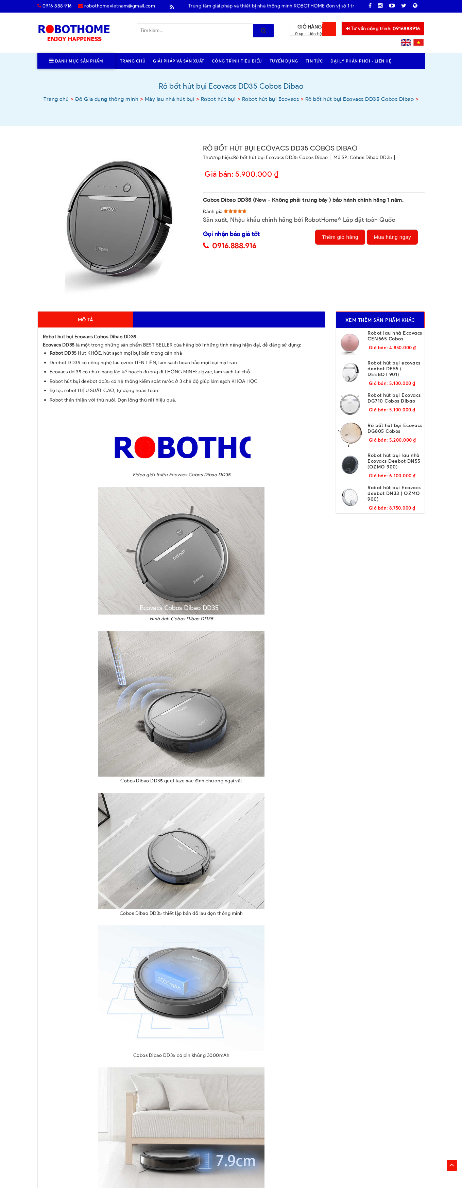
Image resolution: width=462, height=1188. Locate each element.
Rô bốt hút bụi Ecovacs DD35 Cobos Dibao (280, 157)
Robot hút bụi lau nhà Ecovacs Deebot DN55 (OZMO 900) (394, 460)
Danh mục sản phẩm (76, 61)
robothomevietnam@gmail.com (116, 6)
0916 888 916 (54, 6)
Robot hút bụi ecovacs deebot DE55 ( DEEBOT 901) (394, 368)
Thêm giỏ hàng (340, 237)
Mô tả (85, 319)
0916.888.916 (234, 245)
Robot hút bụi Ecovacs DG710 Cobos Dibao (394, 398)
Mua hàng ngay (392, 237)
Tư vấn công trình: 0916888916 (383, 28)
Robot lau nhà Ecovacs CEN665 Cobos (394, 335)
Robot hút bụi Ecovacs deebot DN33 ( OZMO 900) (394, 493)
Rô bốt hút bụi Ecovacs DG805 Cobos (394, 428)
